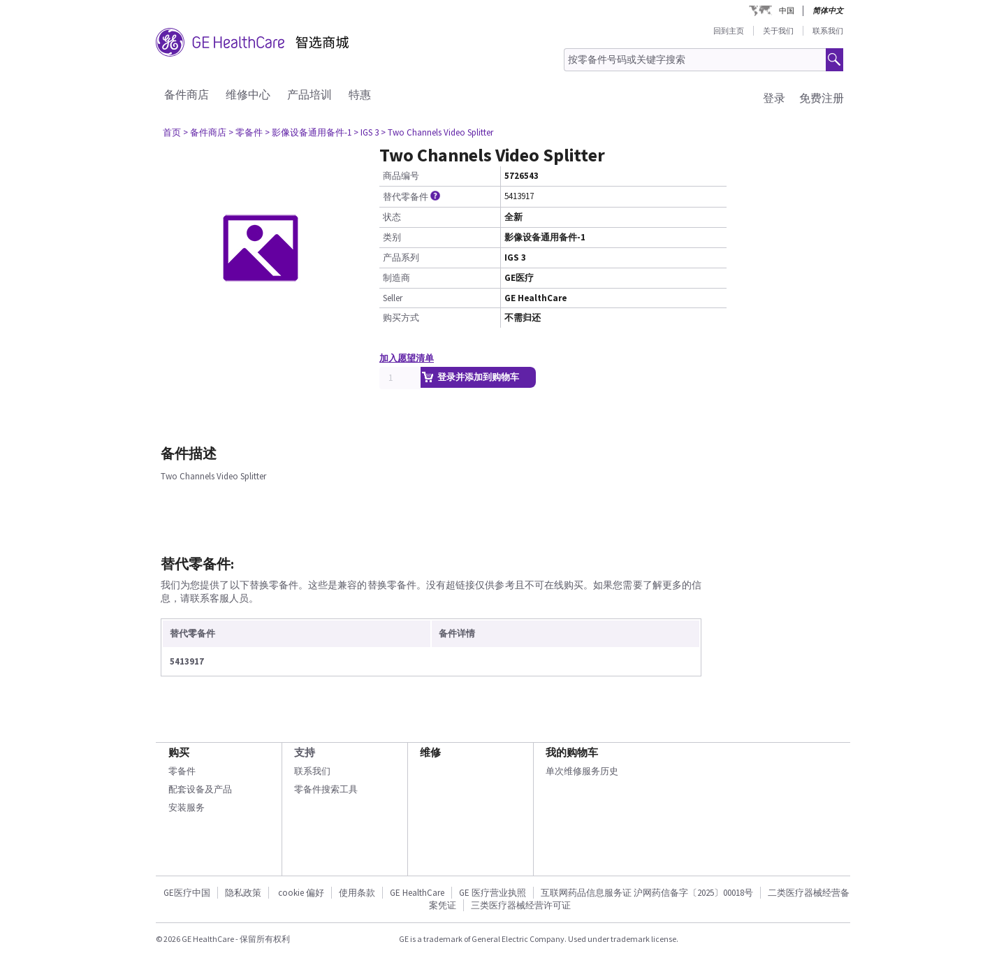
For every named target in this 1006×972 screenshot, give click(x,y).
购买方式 (401, 318)
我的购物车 (572, 752)
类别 (392, 237)
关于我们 (778, 31)
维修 (430, 752)
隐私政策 (243, 893)
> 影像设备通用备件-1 (308, 132)
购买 (178, 752)
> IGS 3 (366, 132)
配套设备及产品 (200, 789)
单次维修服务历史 (582, 771)
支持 (304, 752)
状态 (392, 217)
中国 (786, 10)
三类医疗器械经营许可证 (521, 905)
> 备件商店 (204, 132)
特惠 (360, 94)
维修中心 (248, 94)
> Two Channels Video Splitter (437, 132)
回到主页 (728, 31)
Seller (392, 298)
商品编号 (401, 176)
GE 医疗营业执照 (492, 893)
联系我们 (827, 31)
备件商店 (186, 94)
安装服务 (186, 807)
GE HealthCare (417, 893)
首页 (172, 132)
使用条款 (357, 893)
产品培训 (309, 94)
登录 (774, 98)
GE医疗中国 (186, 893)
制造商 (396, 278)
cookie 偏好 (301, 893)
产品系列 (401, 257)
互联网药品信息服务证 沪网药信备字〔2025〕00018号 (647, 893)
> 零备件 (245, 132)
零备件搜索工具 (326, 789)
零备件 (182, 771)
